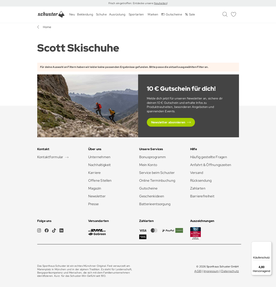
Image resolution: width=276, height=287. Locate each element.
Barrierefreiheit (202, 196)
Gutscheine (148, 188)
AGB (197, 271)
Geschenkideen (151, 196)
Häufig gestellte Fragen (208, 157)
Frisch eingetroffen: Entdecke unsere (131, 3)
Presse (93, 204)
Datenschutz (230, 271)
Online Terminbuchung (157, 180)
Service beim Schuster (157, 172)
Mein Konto (148, 165)
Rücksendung (201, 180)
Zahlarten (198, 188)
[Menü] (269, 244)
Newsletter (97, 196)
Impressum (211, 271)
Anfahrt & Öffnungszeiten (210, 165)
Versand (196, 172)
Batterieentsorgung (155, 204)
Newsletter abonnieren (168, 122)
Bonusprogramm (152, 157)
